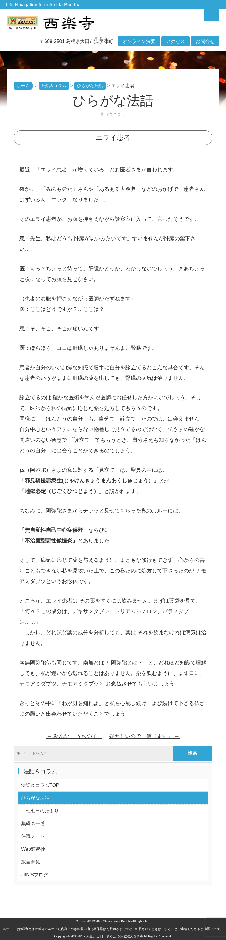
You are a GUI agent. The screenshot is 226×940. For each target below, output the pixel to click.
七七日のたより (40, 810)
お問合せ (205, 41)
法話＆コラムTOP (40, 785)
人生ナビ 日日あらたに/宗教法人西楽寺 (114, 936)
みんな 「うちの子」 (74, 736)
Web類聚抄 (33, 849)
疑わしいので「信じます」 (144, 736)
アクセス (175, 41)
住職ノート (33, 836)
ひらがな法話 (35, 797)
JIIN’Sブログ (34, 874)
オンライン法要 (138, 41)
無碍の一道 (33, 823)
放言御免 (30, 861)
